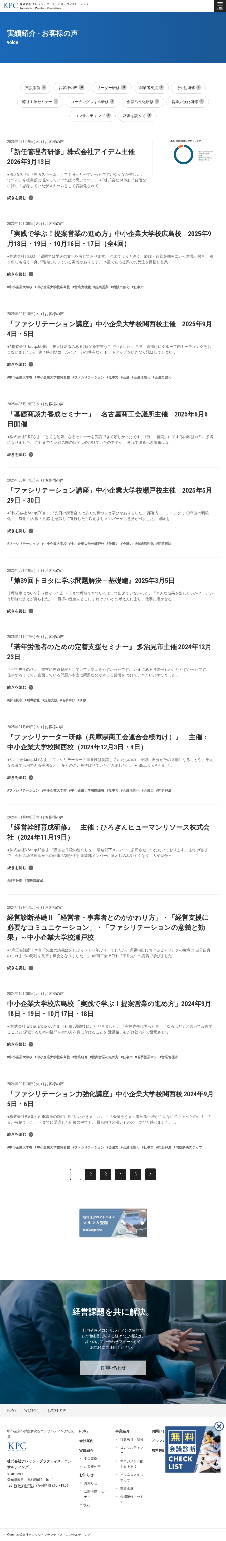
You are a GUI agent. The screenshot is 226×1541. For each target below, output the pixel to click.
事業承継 (126, 1488)
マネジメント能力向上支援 (131, 1464)
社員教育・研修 (131, 1439)
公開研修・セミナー (95, 1494)
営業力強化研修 (188, 101)
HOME (11, 1410)
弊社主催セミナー (40, 101)
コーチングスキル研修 (92, 101)
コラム (84, 1505)
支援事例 (35, 87)
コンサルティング (92, 115)
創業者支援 (151, 87)
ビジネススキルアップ (131, 1477)
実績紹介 (31, 1410)
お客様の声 (71, 87)
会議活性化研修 (143, 101)
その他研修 (188, 87)
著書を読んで (137, 115)
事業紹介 (122, 1431)
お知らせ (86, 1475)
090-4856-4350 (24, 1485)
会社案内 (86, 1441)
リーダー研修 (112, 87)
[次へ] (150, 1174)
